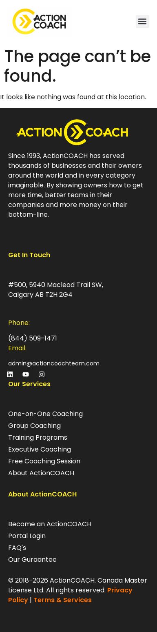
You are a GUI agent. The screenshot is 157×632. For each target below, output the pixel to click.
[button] (142, 21)
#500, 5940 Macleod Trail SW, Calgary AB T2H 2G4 (55, 289)
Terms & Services (62, 600)
